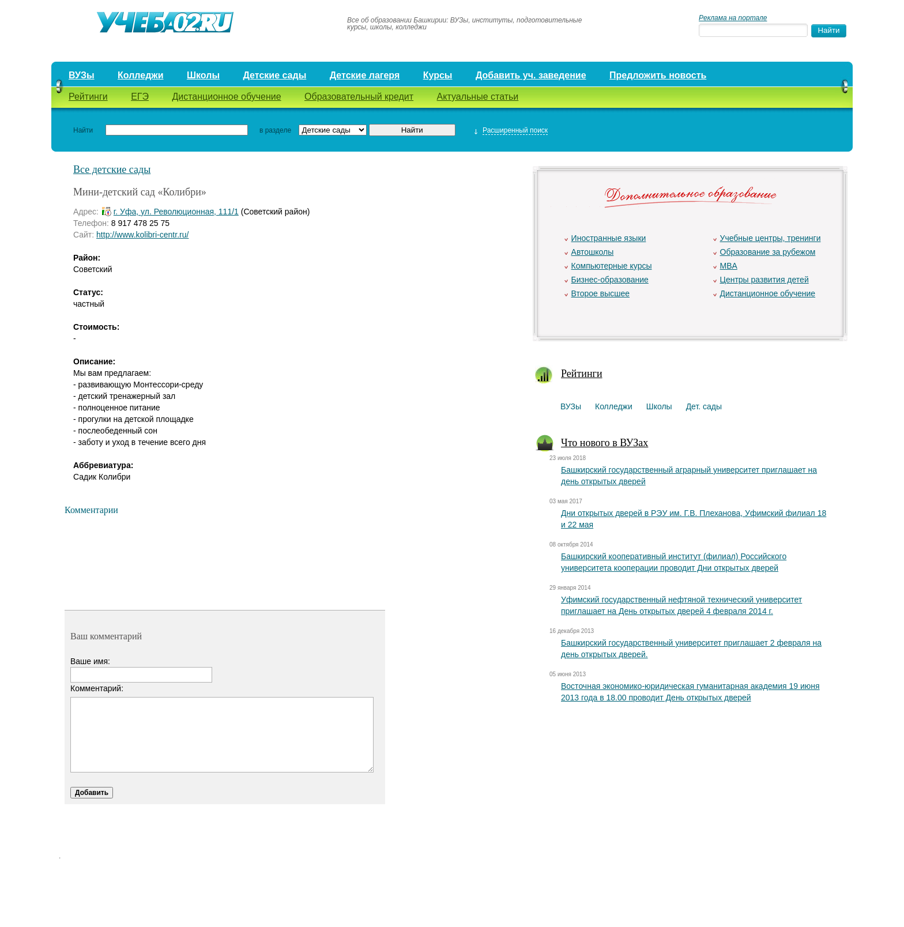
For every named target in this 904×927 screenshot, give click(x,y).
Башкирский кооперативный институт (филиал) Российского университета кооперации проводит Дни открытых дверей (673, 562)
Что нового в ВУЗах (604, 443)
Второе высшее (600, 293)
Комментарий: (96, 688)
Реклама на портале (733, 18)
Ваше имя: (90, 661)
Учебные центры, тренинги (770, 238)
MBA (728, 265)
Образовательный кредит (358, 96)
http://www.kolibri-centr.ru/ (142, 234)
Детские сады (274, 75)
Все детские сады (111, 169)
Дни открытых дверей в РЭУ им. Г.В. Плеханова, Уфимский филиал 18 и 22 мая (693, 518)
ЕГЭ (140, 96)
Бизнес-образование (610, 279)
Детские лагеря (365, 75)
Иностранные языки (608, 238)
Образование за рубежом (768, 252)
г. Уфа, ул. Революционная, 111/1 (176, 211)
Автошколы (592, 252)
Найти (83, 130)
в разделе (275, 130)
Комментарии (91, 510)
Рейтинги (88, 96)
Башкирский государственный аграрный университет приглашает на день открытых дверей (689, 475)
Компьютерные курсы (611, 265)
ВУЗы (82, 75)
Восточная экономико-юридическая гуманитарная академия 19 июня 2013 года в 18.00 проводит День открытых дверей (690, 691)
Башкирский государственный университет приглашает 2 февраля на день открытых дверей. (691, 648)
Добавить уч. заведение (531, 75)
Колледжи (141, 75)
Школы (203, 75)
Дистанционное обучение (226, 96)
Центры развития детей (764, 279)
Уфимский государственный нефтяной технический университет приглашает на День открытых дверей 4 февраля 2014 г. (681, 605)
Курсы (438, 75)
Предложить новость (657, 75)
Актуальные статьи (478, 96)
